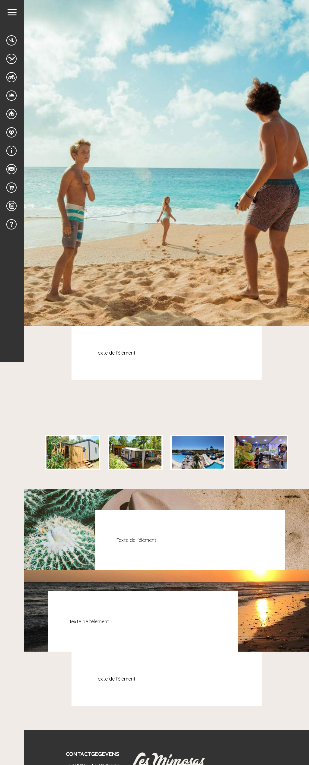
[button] (12, 12)
